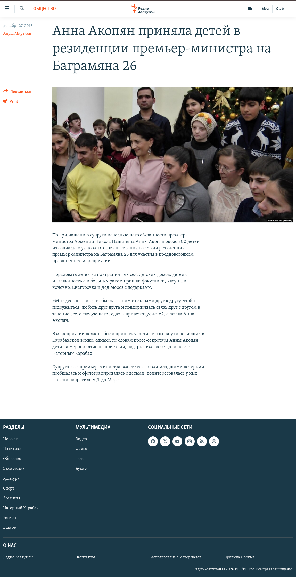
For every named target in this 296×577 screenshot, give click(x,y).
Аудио (81, 469)
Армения (11, 498)
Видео (81, 439)
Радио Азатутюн (18, 558)
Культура (11, 479)
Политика (12, 449)
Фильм (82, 449)
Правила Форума (239, 558)
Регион (9, 518)
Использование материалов (175, 558)
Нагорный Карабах (20, 508)
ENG (265, 9)
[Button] (17, 92)
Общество (44, 8)
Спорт (8, 488)
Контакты (86, 558)
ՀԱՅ (280, 9)
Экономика (13, 469)
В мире (9, 528)
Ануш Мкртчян (17, 33)
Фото (80, 459)
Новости (11, 439)
